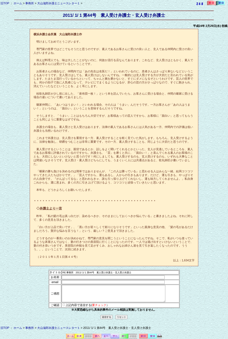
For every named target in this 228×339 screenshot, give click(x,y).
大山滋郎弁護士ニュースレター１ (58, 3)
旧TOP (5, 3)
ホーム (18, 3)
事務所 (29, 3)
